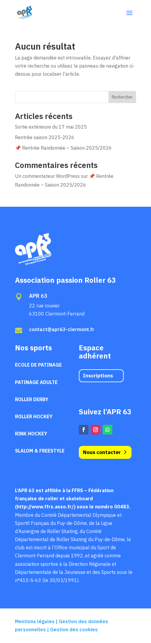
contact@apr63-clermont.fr (61, 329)
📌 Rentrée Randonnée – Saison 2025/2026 (63, 148)
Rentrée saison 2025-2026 (44, 137)
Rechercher (122, 97)
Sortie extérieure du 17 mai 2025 (51, 127)
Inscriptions (98, 375)
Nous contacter (102, 452)
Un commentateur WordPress (47, 176)
